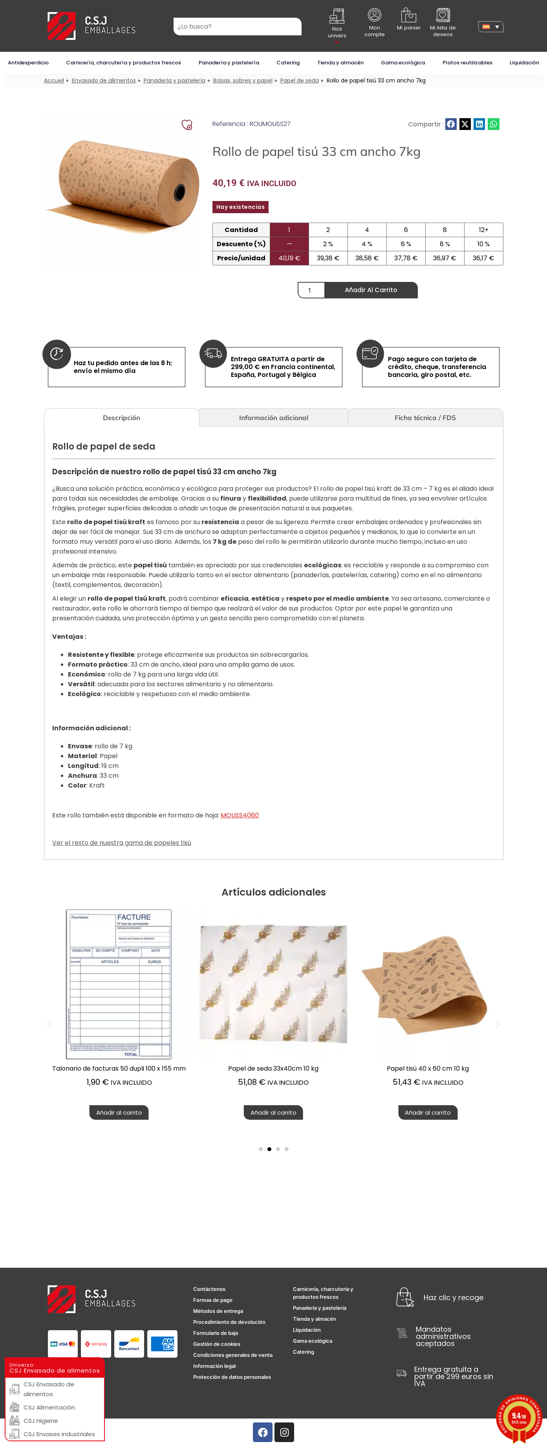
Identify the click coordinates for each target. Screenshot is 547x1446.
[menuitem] (490, 26)
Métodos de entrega (218, 1311)
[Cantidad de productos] (311, 290)
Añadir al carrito (371, 289)
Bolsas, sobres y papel (243, 80)
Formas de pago (212, 1300)
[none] (490, 26)
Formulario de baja (215, 1333)
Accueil (54, 80)
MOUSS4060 (240, 815)
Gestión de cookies (216, 1344)
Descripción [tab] (121, 417)
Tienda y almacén (340, 62)
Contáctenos (209, 1289)
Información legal (214, 1366)
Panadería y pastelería (229, 62)
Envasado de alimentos (104, 80)
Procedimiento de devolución (229, 1322)
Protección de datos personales (232, 1377)
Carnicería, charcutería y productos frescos (123, 62)
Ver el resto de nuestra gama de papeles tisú (121, 842)
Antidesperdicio (28, 62)
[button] (451, 124)
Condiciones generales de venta (233, 1355)
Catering (288, 62)
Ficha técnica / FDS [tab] (425, 417)
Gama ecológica (403, 62)
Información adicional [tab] (273, 417)
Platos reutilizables (467, 62)
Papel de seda (299, 80)
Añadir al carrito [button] (273, 1112)
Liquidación (524, 62)
